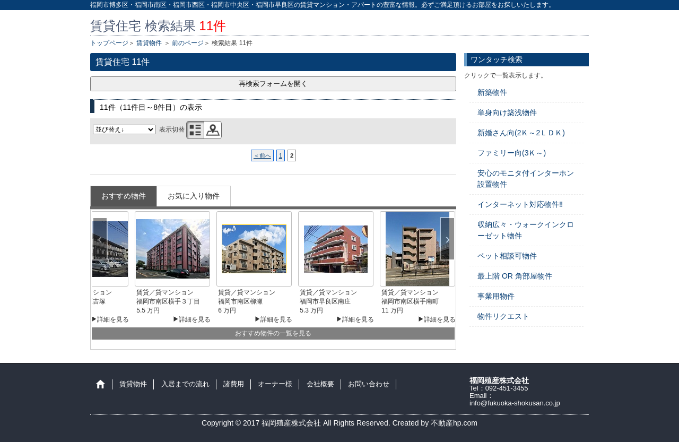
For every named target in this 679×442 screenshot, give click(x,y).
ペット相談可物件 (507, 256)
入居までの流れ (185, 384)
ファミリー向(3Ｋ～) (511, 153)
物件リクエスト (503, 316)
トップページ (109, 43)
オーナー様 (275, 384)
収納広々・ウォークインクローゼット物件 (525, 230)
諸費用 (233, 384)
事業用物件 (496, 296)
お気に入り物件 (194, 196)
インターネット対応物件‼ (520, 204)
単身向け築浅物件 (507, 112)
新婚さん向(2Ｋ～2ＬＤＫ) (521, 132)
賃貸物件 (149, 43)
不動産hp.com (454, 423)
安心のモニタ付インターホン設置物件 (525, 178)
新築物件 (492, 92)
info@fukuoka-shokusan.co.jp (514, 403)
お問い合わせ (368, 384)
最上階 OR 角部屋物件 (514, 276)
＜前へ (262, 155)
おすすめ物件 (123, 196)
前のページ (188, 43)
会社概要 (320, 384)
